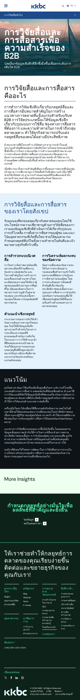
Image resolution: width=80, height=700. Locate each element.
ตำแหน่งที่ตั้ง (9, 604)
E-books (27, 605)
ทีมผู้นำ (7, 597)
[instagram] (22, 678)
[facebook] (11, 678)
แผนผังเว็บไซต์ (36, 691)
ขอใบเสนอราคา (35, 523)
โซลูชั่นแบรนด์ (48, 627)
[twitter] (5, 678)
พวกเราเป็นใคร (10, 590)
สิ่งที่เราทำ (66, 588)
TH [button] (70, 5)
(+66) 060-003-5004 (15, 647)
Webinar (27, 597)
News (25, 601)
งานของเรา (48, 634)
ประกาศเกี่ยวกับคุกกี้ (63, 694)
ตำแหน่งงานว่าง (30, 633)
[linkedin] (16, 678)
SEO (44, 606)
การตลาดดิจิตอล (68, 600)
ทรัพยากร (28, 588)
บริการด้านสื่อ (67, 604)
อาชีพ (48, 691)
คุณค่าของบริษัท (11, 600)
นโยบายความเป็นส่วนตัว (41, 694)
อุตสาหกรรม (11, 618)
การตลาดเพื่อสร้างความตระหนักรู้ (48, 620)
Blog (25, 593)
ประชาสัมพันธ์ (67, 608)
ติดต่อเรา (9, 642)
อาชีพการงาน (28, 620)
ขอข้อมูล (31, 519)
